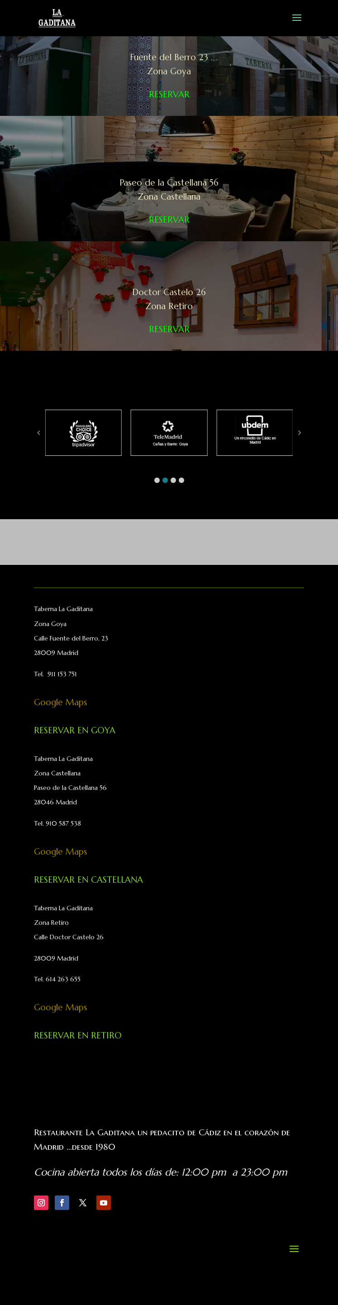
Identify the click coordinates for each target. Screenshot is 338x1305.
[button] (157, 480)
